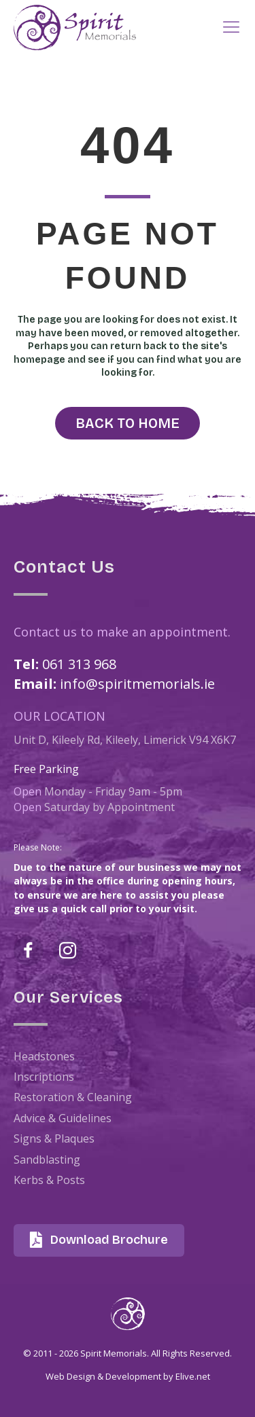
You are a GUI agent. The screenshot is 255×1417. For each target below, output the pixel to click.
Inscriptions (44, 1076)
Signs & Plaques (54, 1138)
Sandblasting (47, 1159)
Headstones (44, 1056)
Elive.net (192, 1376)
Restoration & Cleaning (73, 1097)
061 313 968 (79, 664)
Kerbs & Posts (49, 1179)
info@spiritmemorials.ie (137, 684)
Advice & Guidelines (63, 1118)
